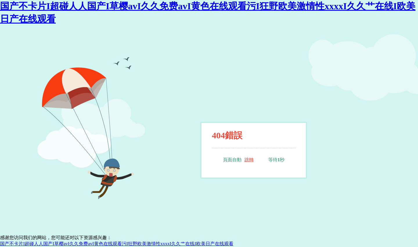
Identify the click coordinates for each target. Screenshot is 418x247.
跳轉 (249, 159)
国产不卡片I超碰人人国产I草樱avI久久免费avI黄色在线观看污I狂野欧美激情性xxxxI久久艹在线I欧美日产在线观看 (116, 243)
